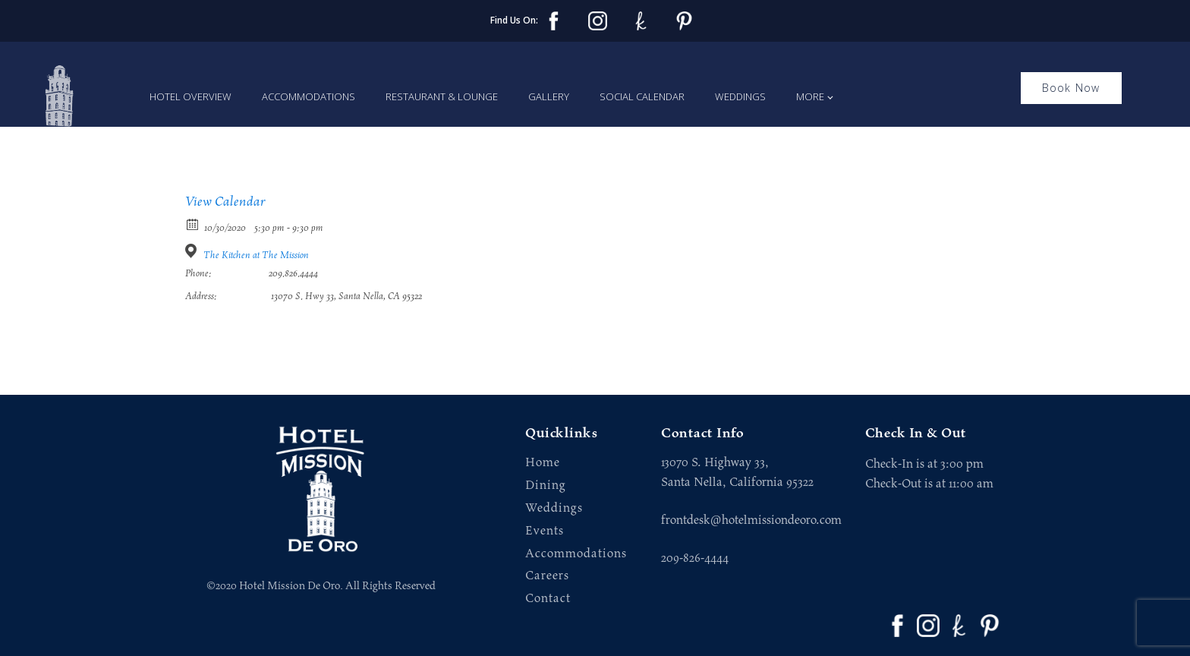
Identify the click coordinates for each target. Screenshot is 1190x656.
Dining (545, 485)
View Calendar (225, 202)
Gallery (548, 96)
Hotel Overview (190, 96)
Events (544, 531)
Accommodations (308, 96)
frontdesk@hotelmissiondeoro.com (751, 520)
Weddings (740, 96)
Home (542, 463)
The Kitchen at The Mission (256, 255)
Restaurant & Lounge (442, 96)
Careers (547, 576)
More (810, 96)
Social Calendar (642, 96)
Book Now (1071, 87)
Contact (548, 598)
